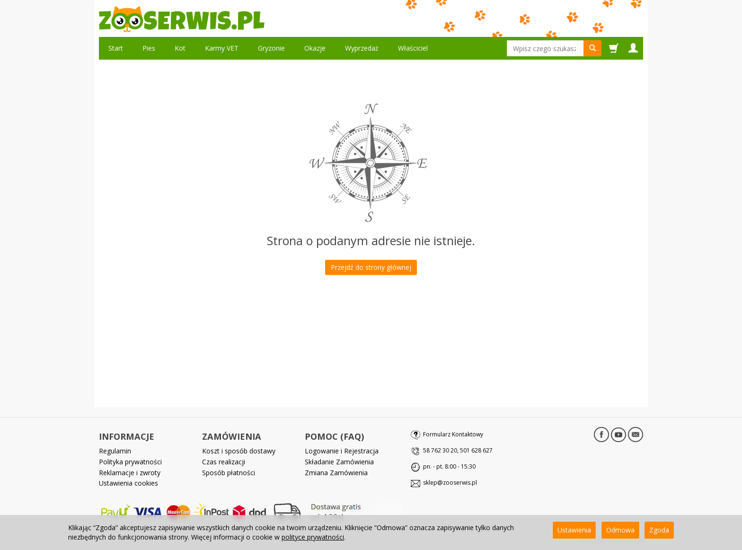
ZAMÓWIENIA (231, 436)
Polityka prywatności (130, 461)
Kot (180, 48)
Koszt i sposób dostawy (238, 450)
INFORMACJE (126, 436)
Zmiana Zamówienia (336, 472)
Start (115, 48)
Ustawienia (574, 529)
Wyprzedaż (362, 48)
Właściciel (413, 48)
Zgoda (659, 529)
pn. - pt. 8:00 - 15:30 (449, 466)
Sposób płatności (228, 472)
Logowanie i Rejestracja (342, 450)
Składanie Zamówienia (339, 461)
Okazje (315, 48)
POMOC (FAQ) (334, 436)
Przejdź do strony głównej (371, 267)
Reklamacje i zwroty (129, 472)
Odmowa (620, 529)
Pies (148, 48)
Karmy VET (221, 48)
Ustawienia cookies (128, 483)
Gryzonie (271, 48)
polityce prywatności (313, 536)
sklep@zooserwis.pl (450, 483)
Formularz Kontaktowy (453, 434)
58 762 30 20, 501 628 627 (458, 450)
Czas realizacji (223, 461)
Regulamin (115, 450)
